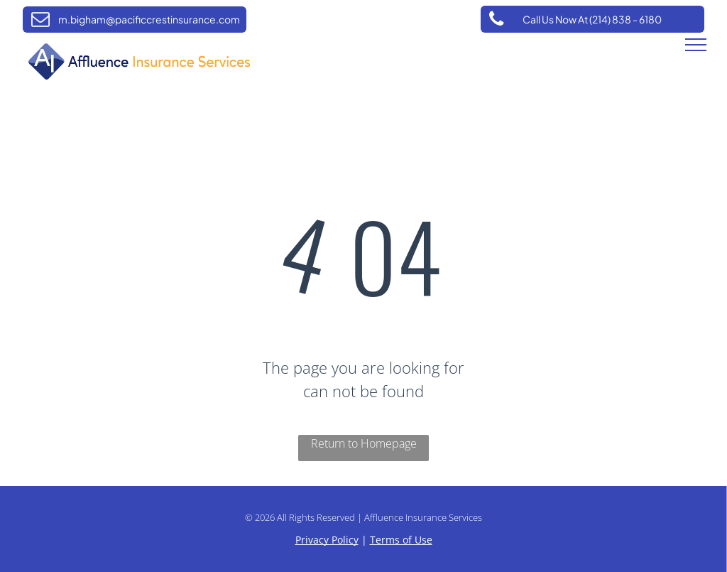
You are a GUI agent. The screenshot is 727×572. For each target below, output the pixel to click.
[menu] (695, 44)
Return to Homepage (364, 443)
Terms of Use (401, 539)
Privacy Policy (327, 539)
